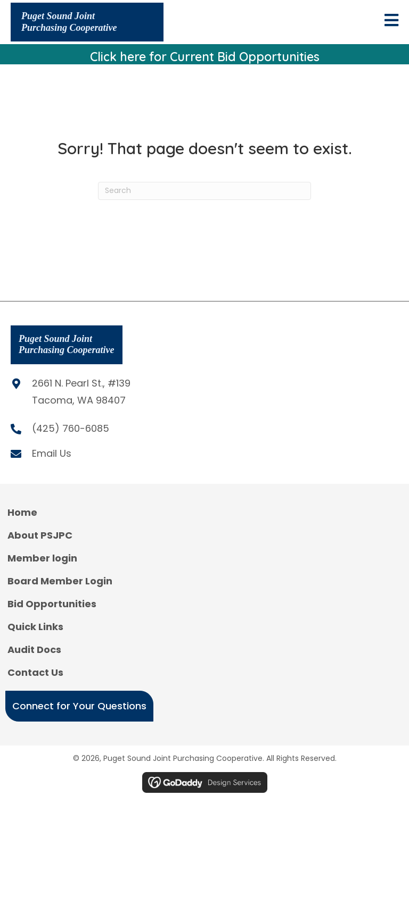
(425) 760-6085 (70, 428)
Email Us (51, 453)
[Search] (204, 191)
